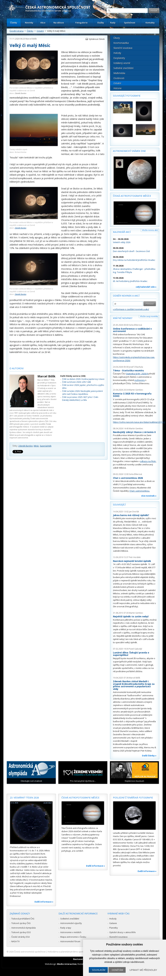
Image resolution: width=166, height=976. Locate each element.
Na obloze (58, 22)
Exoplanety (119, 58)
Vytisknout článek (97, 39)
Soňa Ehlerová (135, 325)
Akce (42, 22)
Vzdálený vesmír (121, 63)
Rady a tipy (65, 927)
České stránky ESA (20, 936)
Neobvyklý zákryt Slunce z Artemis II (134, 432)
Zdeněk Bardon (20, 93)
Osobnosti (118, 78)
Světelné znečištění (123, 68)
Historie (117, 88)
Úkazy (116, 37)
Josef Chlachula (136, 366)
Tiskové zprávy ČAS (21, 923)
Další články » (149, 755)
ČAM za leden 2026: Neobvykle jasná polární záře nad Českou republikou (82, 392)
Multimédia (119, 73)
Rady (112, 22)
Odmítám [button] (117, 969)
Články (13, 22)
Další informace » (44, 901)
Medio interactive (67, 964)
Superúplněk (45, 446)
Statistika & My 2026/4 (137, 373)
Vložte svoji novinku (149, 316)
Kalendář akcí (122, 231)
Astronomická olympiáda (23, 927)
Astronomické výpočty (71, 923)
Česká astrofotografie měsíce (132, 195)
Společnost (129, 22)
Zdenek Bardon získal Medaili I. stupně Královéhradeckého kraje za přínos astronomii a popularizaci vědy (133, 685)
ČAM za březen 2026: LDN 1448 (76, 382)
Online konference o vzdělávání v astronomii (132, 330)
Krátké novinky (122, 318)
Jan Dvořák (134, 511)
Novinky (29, 22)
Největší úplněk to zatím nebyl (130, 616)
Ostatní (40, 30)
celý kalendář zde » (146, 286)
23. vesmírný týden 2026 (24, 797)
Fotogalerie (81, 22)
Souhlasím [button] (98, 969)
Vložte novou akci (150, 230)
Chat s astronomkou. (139, 490)
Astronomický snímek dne (129, 151)
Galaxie (113, 923)
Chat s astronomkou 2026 (128, 477)
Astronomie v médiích (70, 932)
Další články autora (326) (72, 376)
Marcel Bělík (31, 38)
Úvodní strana (17, 30)
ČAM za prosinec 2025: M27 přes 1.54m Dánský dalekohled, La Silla (80, 398)
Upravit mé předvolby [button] (143, 969)
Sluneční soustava (122, 47)
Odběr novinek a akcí (126, 295)
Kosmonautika (121, 42)
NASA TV (15, 941)
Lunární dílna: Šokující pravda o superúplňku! (131, 654)
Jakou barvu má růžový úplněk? (131, 515)
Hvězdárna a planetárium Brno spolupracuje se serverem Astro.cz (80, 951)
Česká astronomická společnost (30, 951)
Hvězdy (117, 52)
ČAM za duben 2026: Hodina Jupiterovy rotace (83, 379)
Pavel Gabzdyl (135, 648)
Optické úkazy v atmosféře (122, 932)
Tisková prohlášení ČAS (22, 918)
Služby (100, 22)
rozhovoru (139, 380)
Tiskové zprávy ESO (21, 932)
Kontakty (150, 22)
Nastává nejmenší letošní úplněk (132, 561)
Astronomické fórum (70, 941)
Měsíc (36, 446)
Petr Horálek (135, 557)
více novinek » (148, 495)
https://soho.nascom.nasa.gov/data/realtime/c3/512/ (139, 422)
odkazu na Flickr (148, 461)
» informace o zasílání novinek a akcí (131, 309)
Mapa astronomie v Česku (73, 936)
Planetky (113, 927)
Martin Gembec (136, 389)
